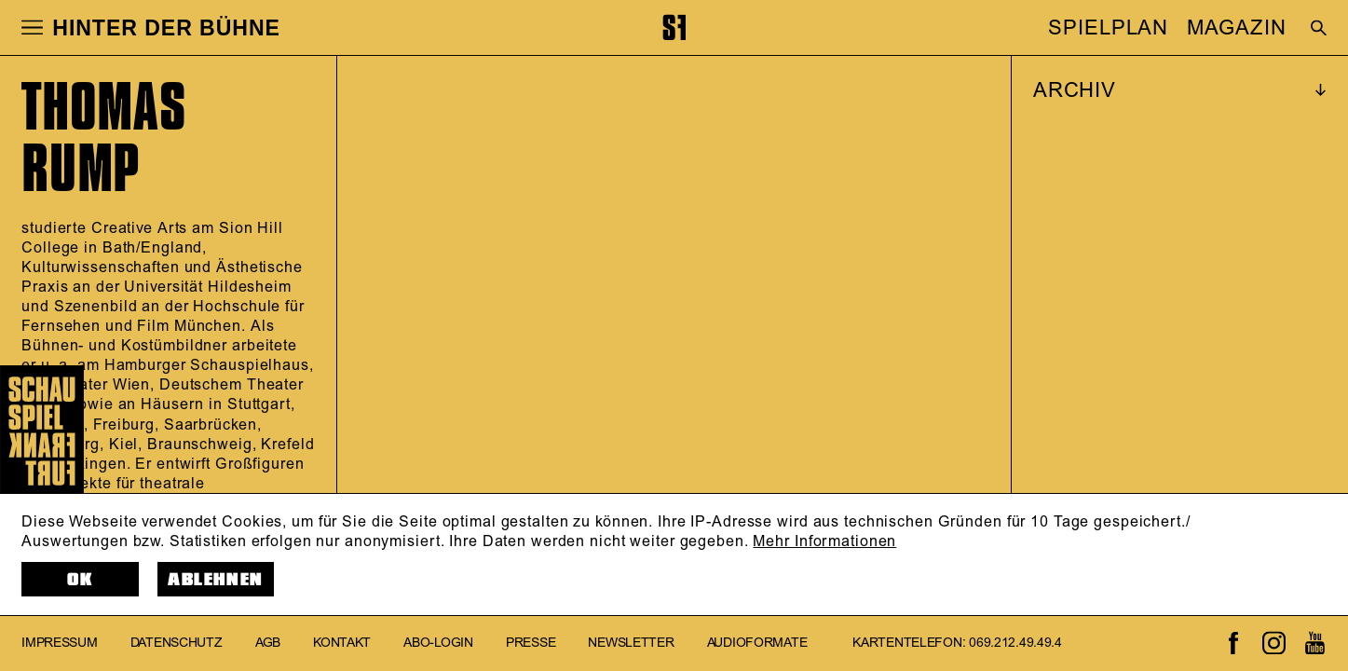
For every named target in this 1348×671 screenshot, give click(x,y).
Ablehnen (215, 579)
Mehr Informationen (824, 541)
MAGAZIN (1236, 28)
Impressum (59, 643)
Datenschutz (176, 643)
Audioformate (757, 643)
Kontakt (342, 643)
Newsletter (631, 643)
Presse (530, 643)
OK (79, 579)
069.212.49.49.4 (1015, 643)
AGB (267, 643)
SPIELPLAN (1108, 28)
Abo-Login (437, 643)
